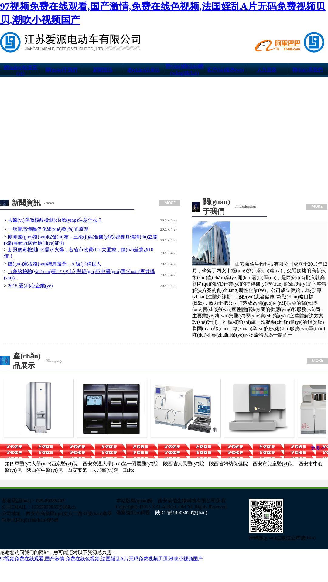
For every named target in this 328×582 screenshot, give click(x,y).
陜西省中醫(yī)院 (44, 470)
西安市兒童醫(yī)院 (273, 463)
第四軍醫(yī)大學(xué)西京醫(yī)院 (41, 463)
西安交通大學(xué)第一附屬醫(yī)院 (120, 463)
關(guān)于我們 (62, 69)
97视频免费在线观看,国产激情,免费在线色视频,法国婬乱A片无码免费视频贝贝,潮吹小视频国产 (101, 558)
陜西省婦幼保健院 (228, 463)
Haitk (128, 470)
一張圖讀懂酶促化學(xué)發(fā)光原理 (48, 229)
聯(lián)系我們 (307, 69)
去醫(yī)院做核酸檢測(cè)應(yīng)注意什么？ (55, 220)
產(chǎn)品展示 (143, 70)
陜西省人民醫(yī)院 (183, 463)
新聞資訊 (102, 69)
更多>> (318, 447)
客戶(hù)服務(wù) (225, 69)
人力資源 (266, 69)
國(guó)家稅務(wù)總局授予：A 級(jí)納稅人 (54, 263)
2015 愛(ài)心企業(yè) (30, 285)
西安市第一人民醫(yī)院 (92, 470)
